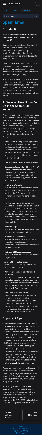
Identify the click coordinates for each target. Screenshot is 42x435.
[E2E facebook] (18, 430)
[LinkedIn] (15, 430)
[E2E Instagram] (27, 430)
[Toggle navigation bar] (4, 3)
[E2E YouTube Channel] (24, 430)
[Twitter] (21, 430)
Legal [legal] (21, 426)
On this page (9, 16)
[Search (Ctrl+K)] (38, 4)
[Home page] (6, 10)
